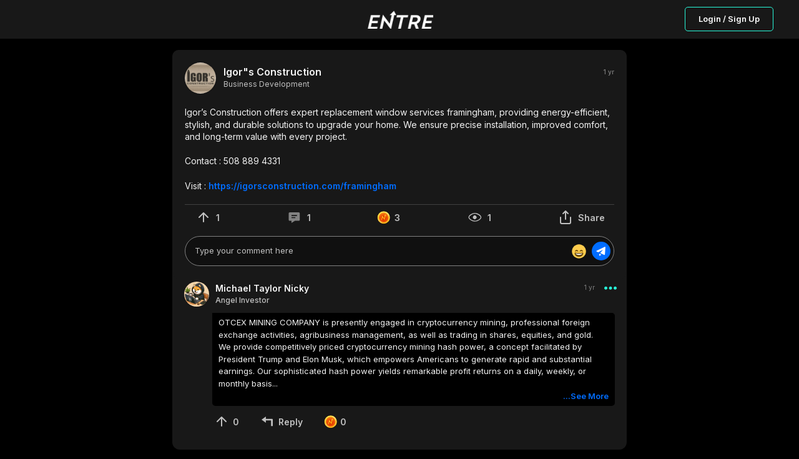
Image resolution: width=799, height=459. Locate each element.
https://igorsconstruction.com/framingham (302, 185)
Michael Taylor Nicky (262, 288)
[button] (399, 149)
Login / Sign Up (729, 19)
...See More (586, 396)
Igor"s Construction (272, 72)
